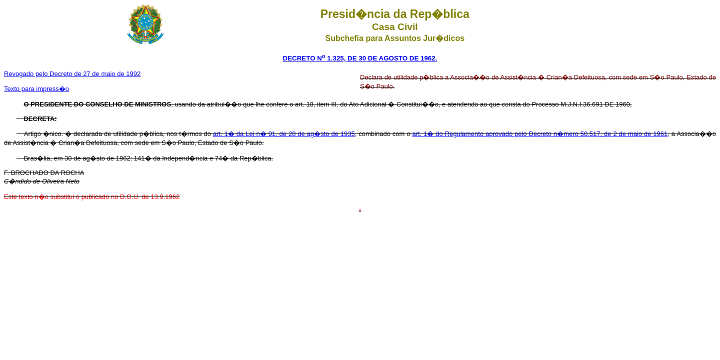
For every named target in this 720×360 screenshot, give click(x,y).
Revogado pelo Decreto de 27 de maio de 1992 (72, 74)
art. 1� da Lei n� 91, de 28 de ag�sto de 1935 (284, 134)
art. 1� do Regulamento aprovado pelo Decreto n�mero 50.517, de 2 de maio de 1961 (540, 134)
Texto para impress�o (36, 88)
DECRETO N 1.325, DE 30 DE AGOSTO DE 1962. (360, 58)
